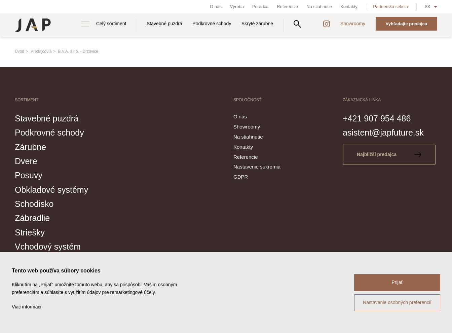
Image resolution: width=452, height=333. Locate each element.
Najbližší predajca (389, 154)
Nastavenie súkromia (256, 167)
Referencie (287, 6)
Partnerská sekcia (390, 6)
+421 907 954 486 (377, 118)
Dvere (26, 161)
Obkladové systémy (51, 189)
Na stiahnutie (319, 6)
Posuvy (28, 175)
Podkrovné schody (211, 23)
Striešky (30, 232)
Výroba (237, 6)
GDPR (240, 177)
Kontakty (348, 6)
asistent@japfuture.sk (383, 132)
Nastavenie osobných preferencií (397, 302)
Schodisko (34, 204)
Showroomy (352, 23)
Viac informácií (27, 306)
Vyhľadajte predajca (406, 23)
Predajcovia (41, 51)
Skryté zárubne (257, 23)
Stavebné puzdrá (164, 23)
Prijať (397, 282)
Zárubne (30, 147)
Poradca (260, 6)
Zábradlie (32, 218)
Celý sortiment (111, 23)
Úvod (19, 51)
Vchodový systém (48, 246)
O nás (216, 6)
